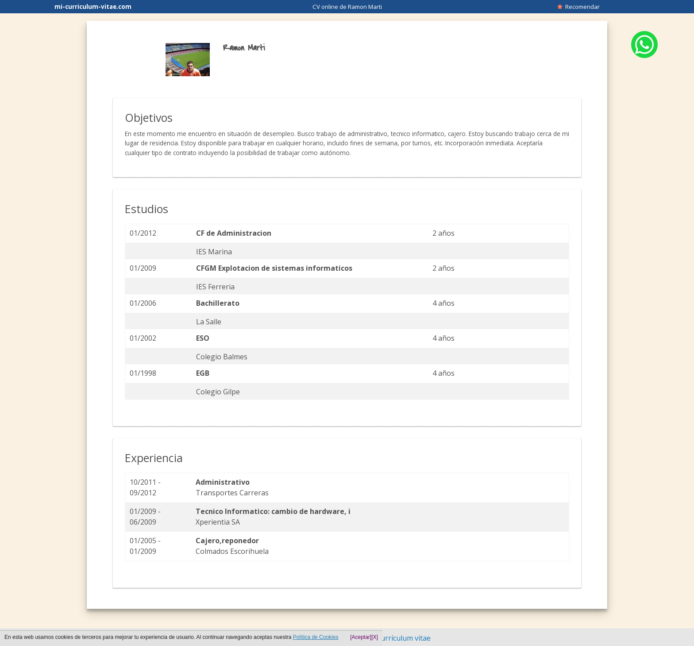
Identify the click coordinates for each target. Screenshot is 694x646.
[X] (374, 637)
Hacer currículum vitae (393, 638)
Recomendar (578, 7)
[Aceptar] (360, 637)
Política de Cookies (316, 637)
